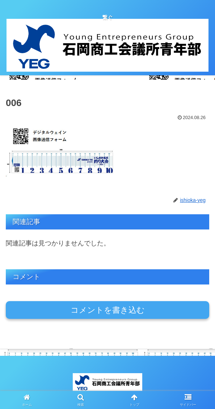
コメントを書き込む (108, 310)
